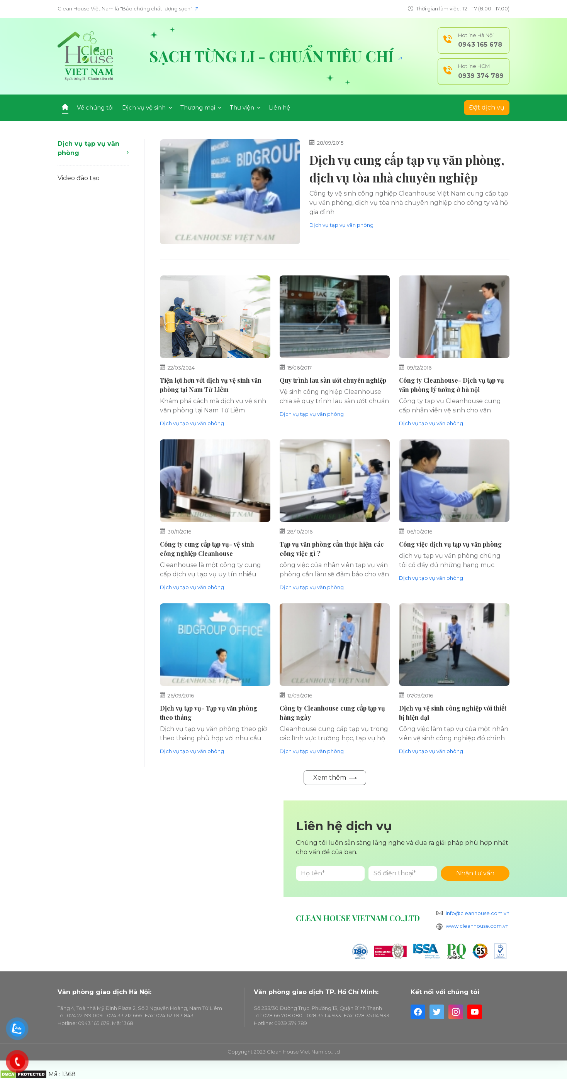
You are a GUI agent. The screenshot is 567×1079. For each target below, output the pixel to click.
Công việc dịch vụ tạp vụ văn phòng (450, 544)
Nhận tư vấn (475, 873)
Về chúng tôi (95, 107)
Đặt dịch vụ (486, 107)
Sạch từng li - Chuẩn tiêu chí (275, 56)
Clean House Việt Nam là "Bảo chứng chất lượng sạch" (128, 8)
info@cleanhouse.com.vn (477, 913)
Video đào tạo (79, 178)
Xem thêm (334, 777)
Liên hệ (279, 107)
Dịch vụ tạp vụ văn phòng (93, 148)
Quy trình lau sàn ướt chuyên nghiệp (333, 380)
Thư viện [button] (245, 107)
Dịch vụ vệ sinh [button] (147, 107)
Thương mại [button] (200, 107)
